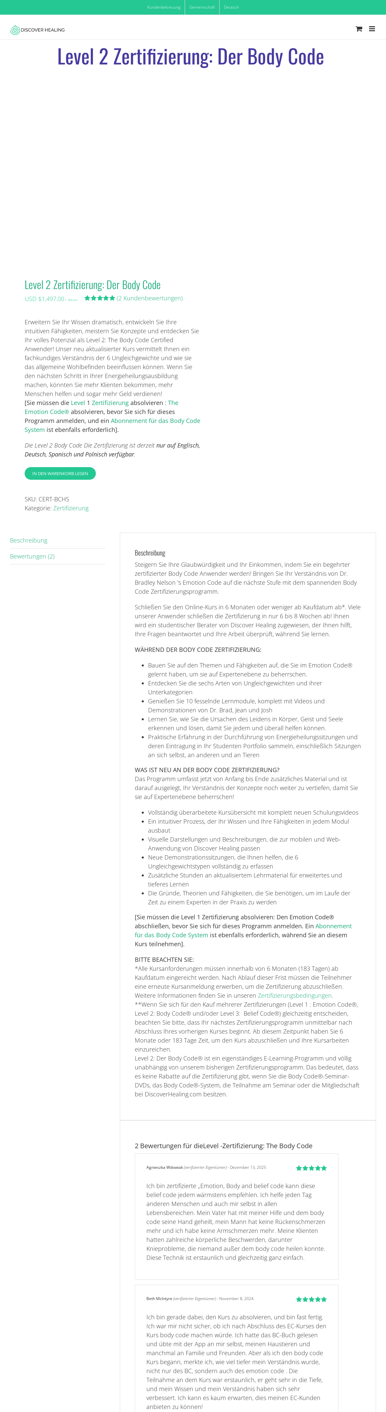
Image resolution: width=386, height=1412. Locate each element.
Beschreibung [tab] (28, 540)
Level (79, 403)
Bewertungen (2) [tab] (32, 556)
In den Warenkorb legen (60, 473)
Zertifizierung (110, 403)
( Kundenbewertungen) (150, 298)
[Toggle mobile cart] (359, 28)
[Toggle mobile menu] (372, 28)
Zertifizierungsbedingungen (295, 995)
